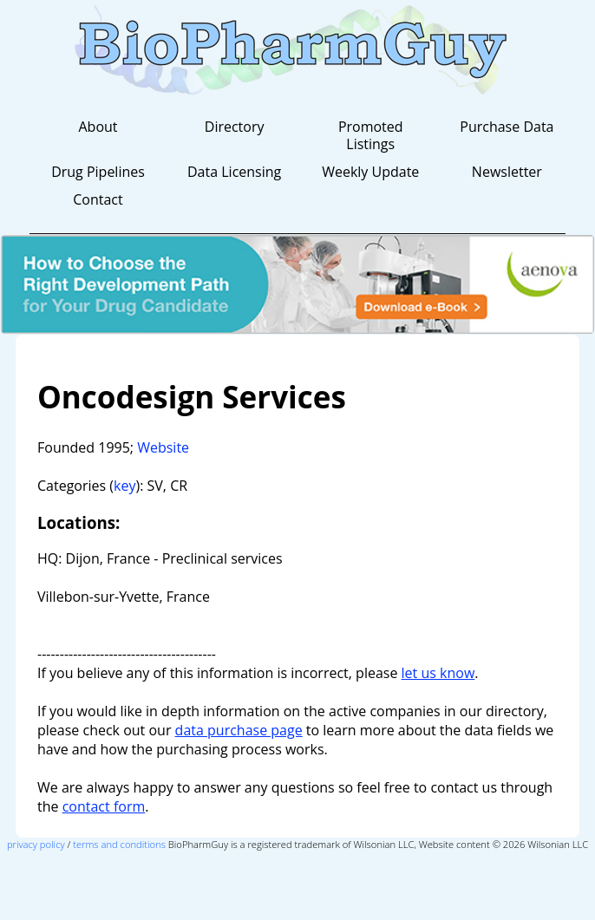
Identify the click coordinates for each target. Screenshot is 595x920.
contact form (104, 806)
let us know (438, 672)
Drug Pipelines (98, 171)
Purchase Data (506, 126)
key (124, 485)
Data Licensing (234, 171)
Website (163, 447)
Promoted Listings (370, 135)
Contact (97, 199)
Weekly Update (370, 171)
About (97, 126)
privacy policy (36, 844)
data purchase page (239, 730)
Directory (235, 126)
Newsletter (507, 171)
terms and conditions (119, 844)
